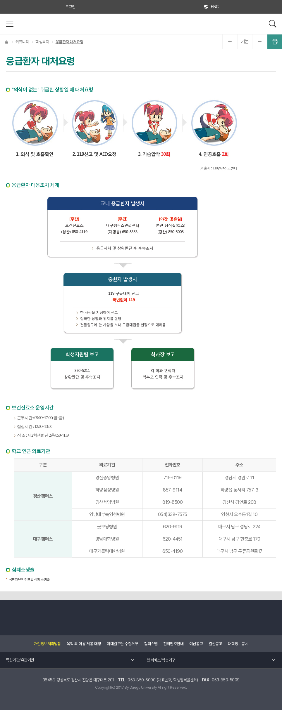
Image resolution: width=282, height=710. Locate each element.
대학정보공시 (238, 643)
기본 (245, 41)
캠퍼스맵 (150, 643)
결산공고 (215, 643)
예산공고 (196, 643)
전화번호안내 (173, 643)
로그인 (70, 6)
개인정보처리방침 (47, 643)
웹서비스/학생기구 (161, 660)
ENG (215, 6)
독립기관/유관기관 (20, 660)
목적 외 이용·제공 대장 (84, 643)
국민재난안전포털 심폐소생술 (29, 579)
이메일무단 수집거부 (122, 643)
